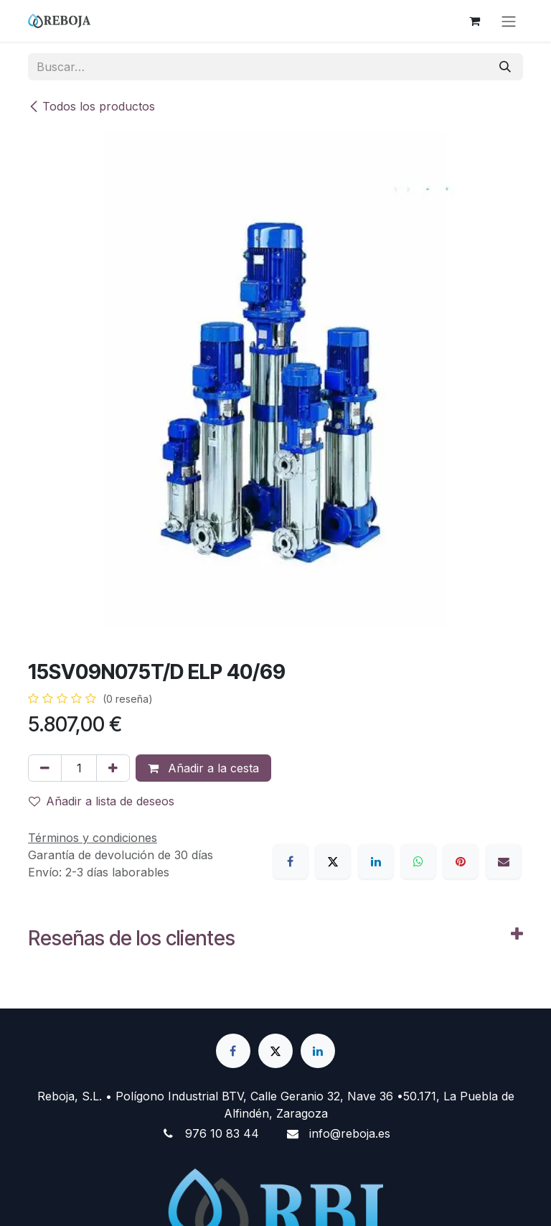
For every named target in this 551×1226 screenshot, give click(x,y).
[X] (333, 861)
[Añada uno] (113, 768)
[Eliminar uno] (45, 768)
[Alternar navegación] (508, 21)
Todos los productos (91, 106)
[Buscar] (505, 66)
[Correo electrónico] (503, 861)
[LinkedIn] (376, 861)
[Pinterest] (460, 861)
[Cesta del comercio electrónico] (474, 20)
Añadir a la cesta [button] (203, 768)
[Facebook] (290, 861)
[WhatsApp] (418, 861)
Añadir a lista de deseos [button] (101, 801)
